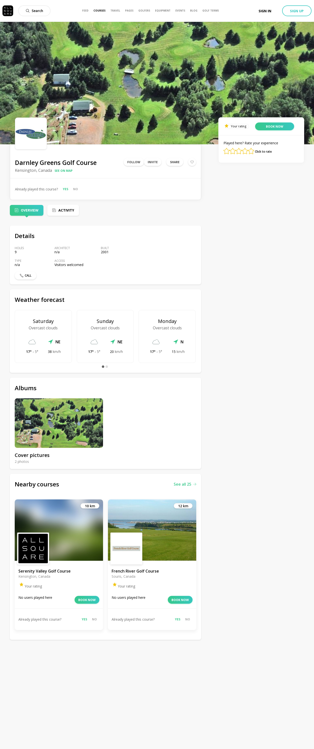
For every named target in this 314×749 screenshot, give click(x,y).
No (75, 189)
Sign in (265, 11)
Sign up (297, 11)
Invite (153, 162)
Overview (30, 210)
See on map (63, 171)
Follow (133, 162)
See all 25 (185, 484)
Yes (65, 189)
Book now (87, 600)
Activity (66, 210)
